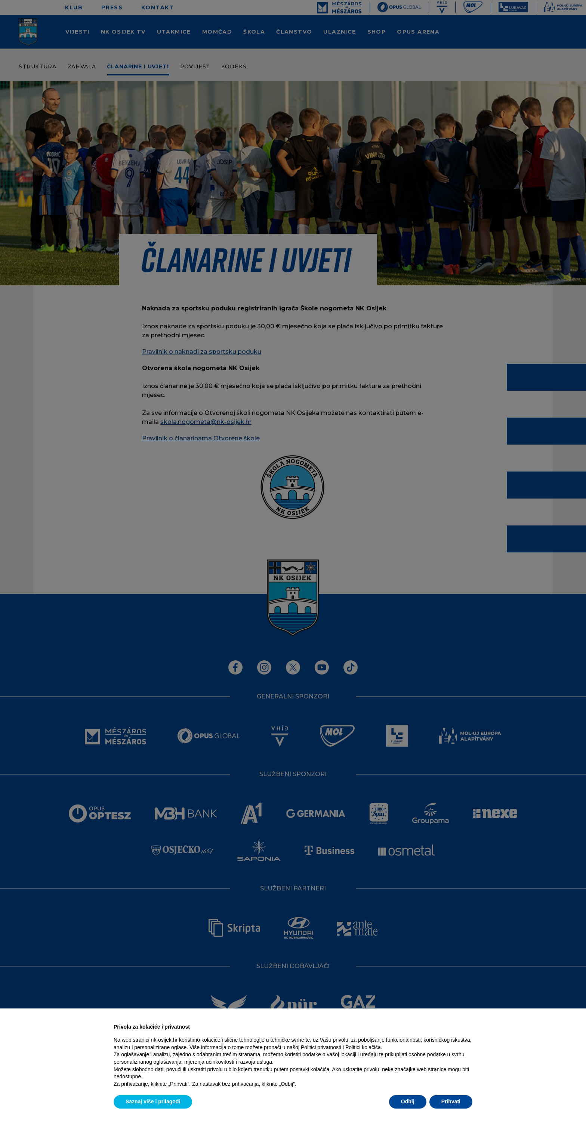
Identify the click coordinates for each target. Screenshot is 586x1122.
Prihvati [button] (450, 1101)
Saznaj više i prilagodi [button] (153, 1101)
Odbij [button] (407, 1101)
